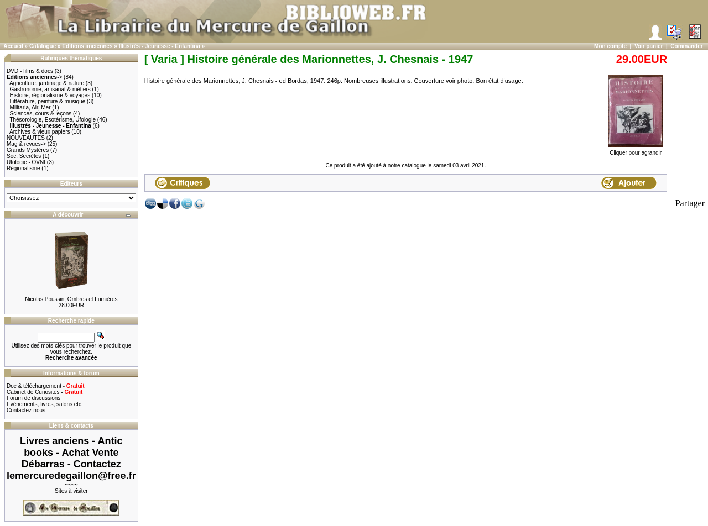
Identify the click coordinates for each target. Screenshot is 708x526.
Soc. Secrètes (24, 156)
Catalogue (42, 46)
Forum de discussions (33, 398)
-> (34, 77)
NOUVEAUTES (26, 138)
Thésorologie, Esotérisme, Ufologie (52, 120)
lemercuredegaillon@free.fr (71, 475)
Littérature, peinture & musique (48, 101)
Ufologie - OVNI (26, 162)
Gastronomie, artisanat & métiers (50, 89)
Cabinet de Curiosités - (44, 392)
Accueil (13, 46)
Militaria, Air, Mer (30, 107)
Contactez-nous (26, 410)
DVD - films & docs (30, 71)
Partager (690, 203)
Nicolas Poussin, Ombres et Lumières (71, 299)
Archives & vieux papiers (39, 132)
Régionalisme (23, 168)
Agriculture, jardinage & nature (46, 83)
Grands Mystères (28, 150)
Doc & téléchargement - (46, 386)
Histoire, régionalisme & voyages (50, 95)
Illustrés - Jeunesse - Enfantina (159, 46)
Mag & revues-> (26, 144)
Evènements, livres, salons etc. (45, 404)
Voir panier (648, 46)
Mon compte (610, 46)
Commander (686, 46)
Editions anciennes (87, 46)
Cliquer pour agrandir (635, 150)
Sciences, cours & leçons (41, 114)
